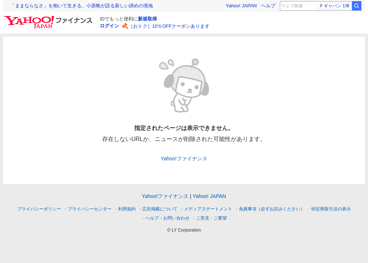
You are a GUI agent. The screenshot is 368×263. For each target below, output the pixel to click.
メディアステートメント (208, 208)
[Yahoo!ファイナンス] (49, 18)
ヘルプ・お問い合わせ (167, 218)
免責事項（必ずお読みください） (272, 208)
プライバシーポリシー (39, 208)
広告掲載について (159, 208)
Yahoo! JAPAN (241, 5)
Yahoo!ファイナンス (184, 158)
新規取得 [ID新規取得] (147, 19)
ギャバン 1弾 (334, 5)
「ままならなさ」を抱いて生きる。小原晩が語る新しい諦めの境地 (81, 5)
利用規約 (127, 208)
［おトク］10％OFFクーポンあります (169, 26)
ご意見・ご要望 (211, 218)
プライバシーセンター (90, 208)
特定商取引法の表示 (331, 208)
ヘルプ (268, 5)
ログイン (109, 25)
